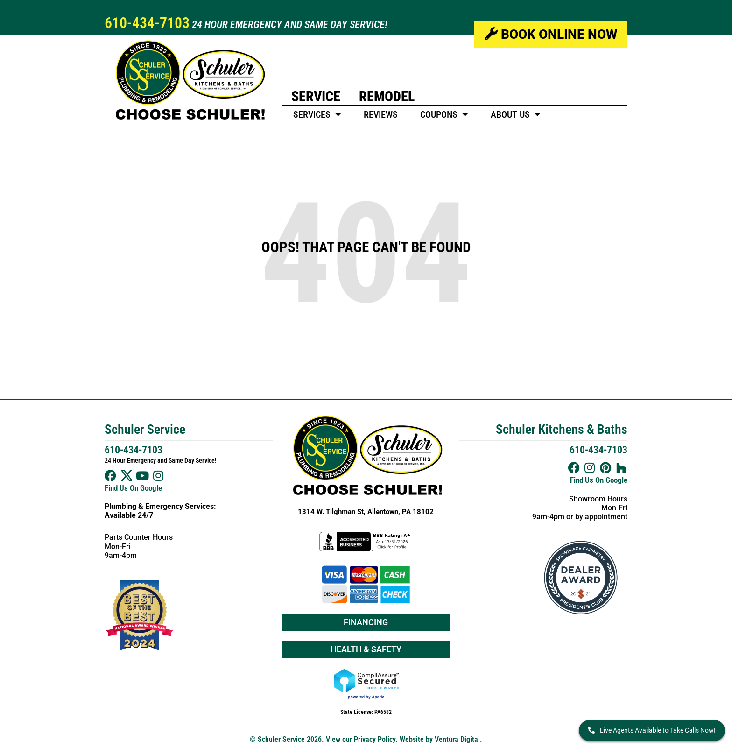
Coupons (444, 114)
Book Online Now (551, 34)
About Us (516, 114)
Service (315, 96)
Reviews (381, 114)
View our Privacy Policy (360, 739)
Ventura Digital (457, 739)
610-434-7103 (147, 23)
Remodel (387, 96)
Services (317, 114)
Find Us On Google (133, 488)
